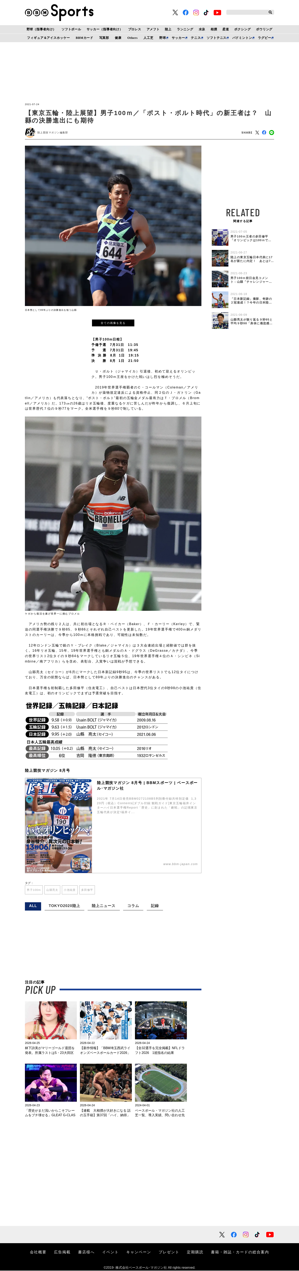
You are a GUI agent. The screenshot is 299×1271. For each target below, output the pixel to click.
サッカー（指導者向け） (105, 29)
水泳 (202, 29)
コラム (133, 906)
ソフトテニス (216, 37)
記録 (155, 906)
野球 (162, 37)
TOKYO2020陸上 (64, 906)
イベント (110, 1252)
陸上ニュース (103, 906)
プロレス (134, 29)
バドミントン (242, 37)
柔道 (225, 29)
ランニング (185, 29)
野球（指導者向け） (41, 29)
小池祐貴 (72, 890)
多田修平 (91, 890)
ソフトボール (71, 29)
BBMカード (84, 37)
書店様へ (86, 1252)
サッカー (178, 37)
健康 (118, 37)
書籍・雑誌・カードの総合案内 (240, 1252)
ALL (33, 906)
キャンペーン (138, 1252)
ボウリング (264, 29)
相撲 (214, 29)
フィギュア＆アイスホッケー (48, 37)
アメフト (153, 29)
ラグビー (264, 37)
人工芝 (148, 37)
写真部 (104, 37)
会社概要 (38, 1252)
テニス (196, 37)
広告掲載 (62, 1252)
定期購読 (195, 1252)
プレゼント (169, 1252)
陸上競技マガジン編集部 (52, 132)
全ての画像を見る (113, 323)
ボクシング (242, 29)
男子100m (34, 890)
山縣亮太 (54, 890)
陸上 (168, 29)
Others (132, 37)
